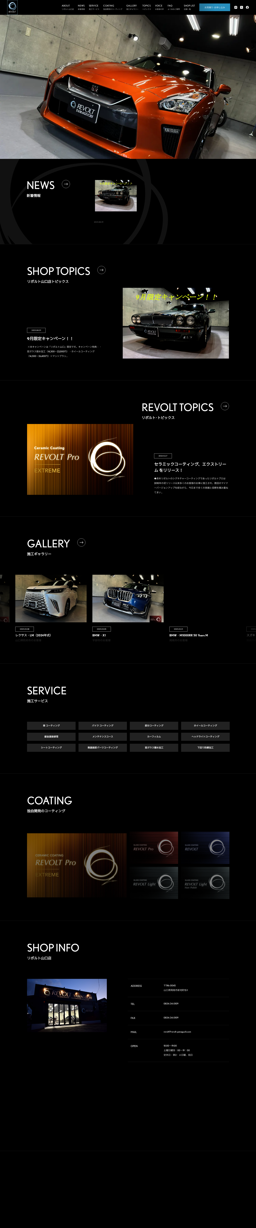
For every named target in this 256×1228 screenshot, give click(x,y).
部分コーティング (154, 725)
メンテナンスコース (102, 736)
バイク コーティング (102, 725)
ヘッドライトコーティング (205, 736)
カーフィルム (154, 736)
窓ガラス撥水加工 (154, 747)
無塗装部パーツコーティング (103, 747)
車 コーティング (51, 725)
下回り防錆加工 (205, 747)
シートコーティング (51, 747)
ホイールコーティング (205, 725)
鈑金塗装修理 (51, 736)
